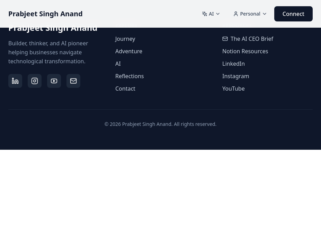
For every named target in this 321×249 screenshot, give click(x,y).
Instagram (235, 76)
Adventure (128, 51)
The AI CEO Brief (247, 39)
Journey (125, 39)
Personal (250, 13)
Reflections (129, 76)
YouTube (233, 88)
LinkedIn (233, 63)
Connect (293, 14)
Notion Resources (245, 51)
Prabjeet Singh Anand (45, 13)
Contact (125, 88)
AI (211, 13)
